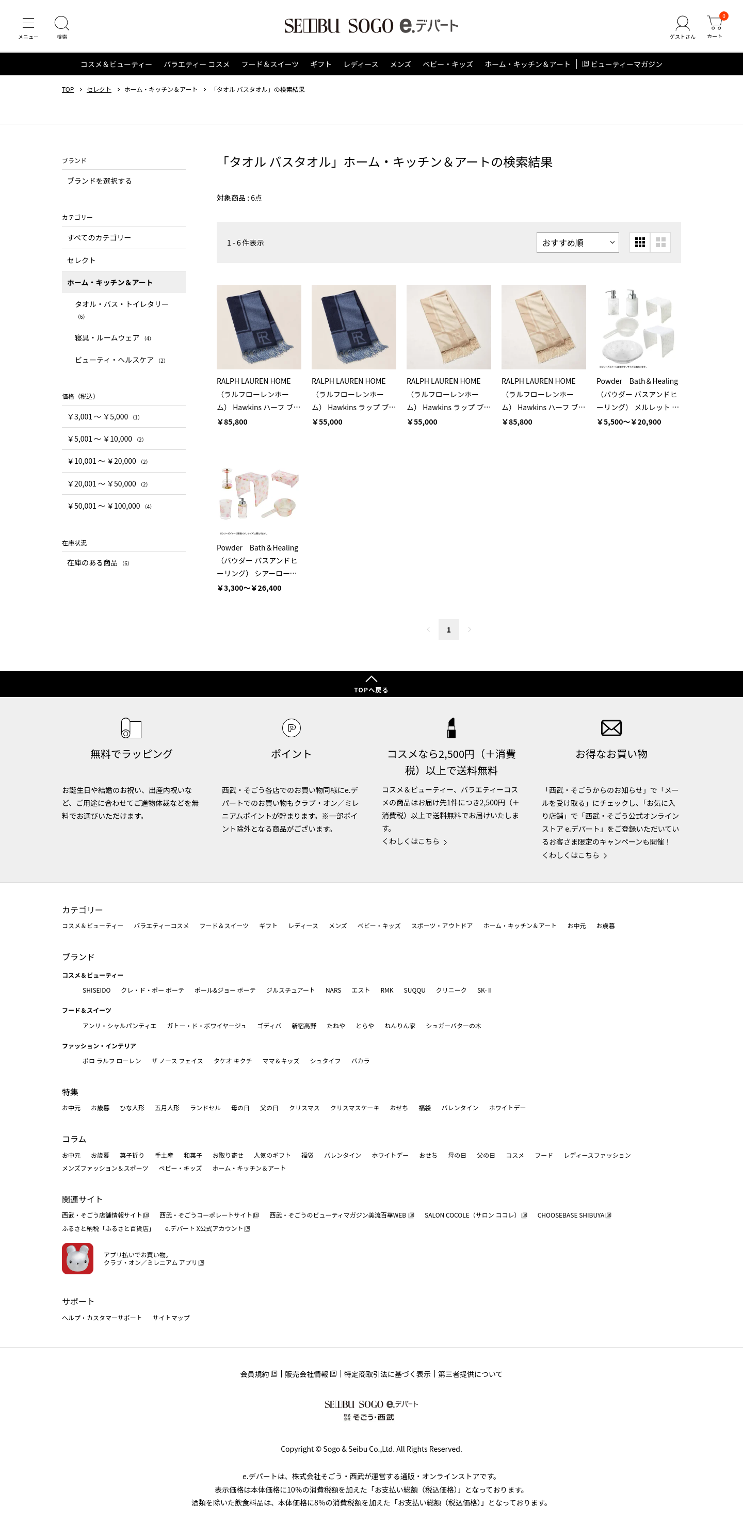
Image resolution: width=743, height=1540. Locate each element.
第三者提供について (470, 1374)
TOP (68, 89)
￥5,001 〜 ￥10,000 (107, 438)
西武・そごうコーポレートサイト (205, 1214)
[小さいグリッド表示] (639, 242)
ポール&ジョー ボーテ (225, 989)
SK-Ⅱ (485, 989)
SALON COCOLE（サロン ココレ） (472, 1214)
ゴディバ (269, 1025)
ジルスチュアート (290, 989)
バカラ (360, 1060)
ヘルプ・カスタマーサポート (102, 1317)
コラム (74, 1138)
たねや (336, 1025)
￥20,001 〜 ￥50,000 (109, 483)
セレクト (99, 89)
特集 (70, 1091)
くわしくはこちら (411, 841)
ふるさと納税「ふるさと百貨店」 (108, 1228)
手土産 (164, 1154)
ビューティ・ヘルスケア (122, 359)
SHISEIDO (96, 989)
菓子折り (132, 1154)
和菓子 (193, 1154)
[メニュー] (28, 27)
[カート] (714, 27)
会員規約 (254, 1374)
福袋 (424, 1107)
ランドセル (205, 1107)
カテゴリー (82, 909)
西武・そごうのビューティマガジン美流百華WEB (338, 1214)
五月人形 (167, 1107)
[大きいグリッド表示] (660, 242)
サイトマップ (171, 1317)
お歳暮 (605, 925)
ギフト (321, 64)
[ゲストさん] (682, 27)
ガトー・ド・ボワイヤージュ (207, 1025)
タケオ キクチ (233, 1060)
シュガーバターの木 (453, 1025)
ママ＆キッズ (281, 1060)
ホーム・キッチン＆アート (527, 64)
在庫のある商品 (100, 562)
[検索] (61, 27)
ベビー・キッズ (448, 64)
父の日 (269, 1107)
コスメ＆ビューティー (116, 64)
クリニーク (451, 989)
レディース (360, 64)
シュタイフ (325, 1060)
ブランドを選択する (99, 180)
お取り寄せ (228, 1154)
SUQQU (415, 989)
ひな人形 (132, 1107)
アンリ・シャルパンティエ (119, 1025)
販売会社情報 (306, 1374)
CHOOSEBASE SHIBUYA (571, 1214)
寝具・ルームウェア (114, 337)
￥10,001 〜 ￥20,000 (109, 461)
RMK (386, 989)
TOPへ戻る (371, 689)
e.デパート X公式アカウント (204, 1228)
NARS (334, 989)
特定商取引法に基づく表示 (387, 1374)
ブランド (78, 956)
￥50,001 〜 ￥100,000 (111, 505)
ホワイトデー (507, 1107)
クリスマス (304, 1107)
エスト (360, 989)
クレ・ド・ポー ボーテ (152, 989)
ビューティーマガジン (627, 64)
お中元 (576, 925)
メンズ (401, 64)
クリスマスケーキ (355, 1107)
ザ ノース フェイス (177, 1060)
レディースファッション (597, 1154)
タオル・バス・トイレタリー (122, 309)
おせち (399, 1107)
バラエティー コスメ (197, 64)
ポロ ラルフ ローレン (112, 1060)
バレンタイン (459, 1107)
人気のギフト (272, 1154)
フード (544, 1154)
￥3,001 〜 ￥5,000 (105, 416)
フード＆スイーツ (270, 64)
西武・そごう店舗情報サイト (102, 1214)
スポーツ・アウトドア (442, 925)
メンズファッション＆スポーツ (105, 1167)
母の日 (240, 1107)
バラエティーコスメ (161, 925)
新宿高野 (304, 1025)
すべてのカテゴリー (99, 237)
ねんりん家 (399, 1025)
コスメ (515, 1154)
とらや (365, 1025)
